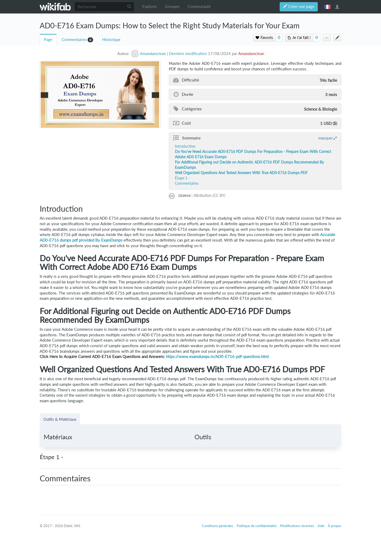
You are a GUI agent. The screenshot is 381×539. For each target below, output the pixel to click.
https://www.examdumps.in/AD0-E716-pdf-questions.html (217, 356)
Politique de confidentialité (256, 526)
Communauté (199, 6)
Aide (321, 526)
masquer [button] (325, 137)
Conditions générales (217, 526)
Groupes (172, 6)
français (327, 6)
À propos (334, 526)
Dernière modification (188, 53)
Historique (111, 39)
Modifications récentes (297, 526)
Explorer (149, 6)
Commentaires (74, 39)
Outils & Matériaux (59, 419)
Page (48, 39)
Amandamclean (251, 53)
